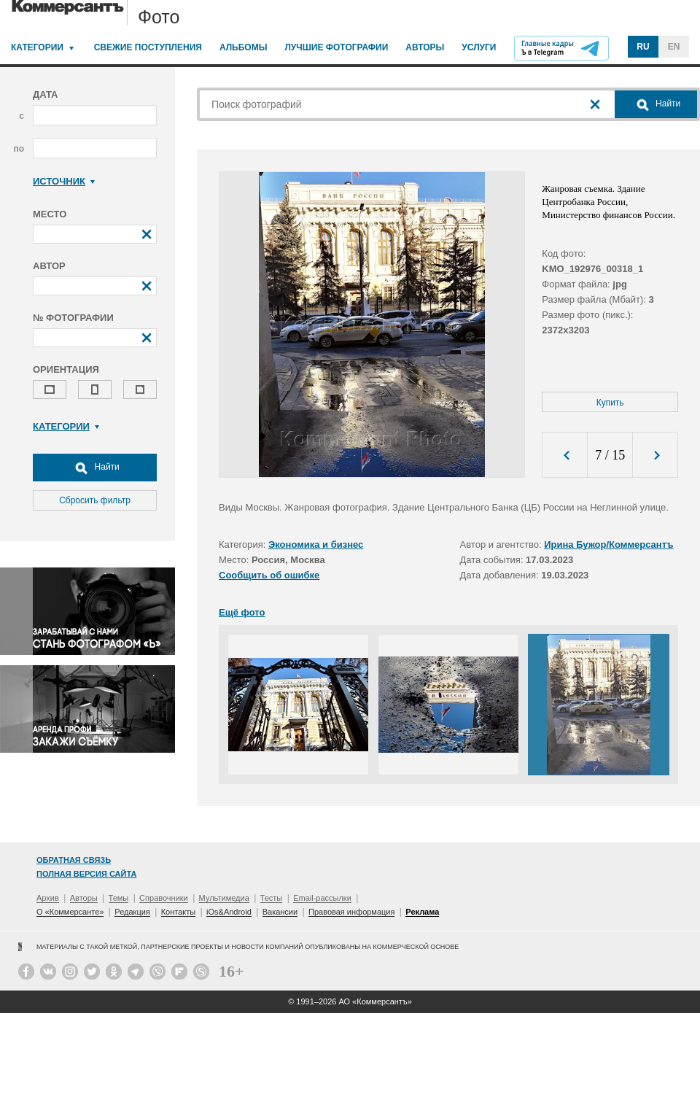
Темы (119, 898)
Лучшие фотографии (336, 47)
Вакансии (280, 911)
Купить (610, 403)
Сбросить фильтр (95, 500)
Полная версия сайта (86, 873)
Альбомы (243, 47)
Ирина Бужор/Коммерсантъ (608, 544)
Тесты (271, 898)
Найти (95, 467)
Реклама (422, 911)
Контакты (178, 911)
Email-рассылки (322, 898)
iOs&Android (229, 911)
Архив (47, 898)
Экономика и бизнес (315, 544)
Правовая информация (351, 911)
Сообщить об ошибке (269, 575)
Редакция (131, 911)
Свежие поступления (148, 47)
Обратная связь (73, 860)
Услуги (479, 47)
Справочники (163, 898)
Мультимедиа (224, 898)
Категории (37, 47)
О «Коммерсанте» (70, 911)
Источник (64, 181)
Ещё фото (242, 612)
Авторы (424, 47)
